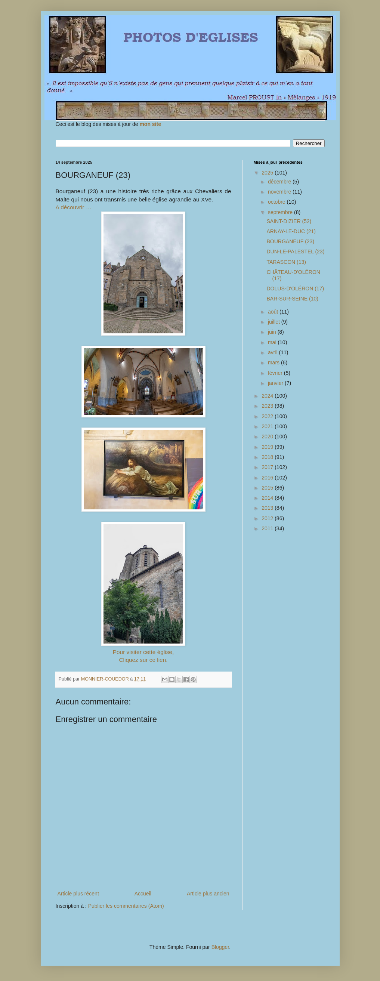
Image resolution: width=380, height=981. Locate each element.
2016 (268, 478)
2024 (268, 396)
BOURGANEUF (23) (290, 241)
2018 (268, 457)
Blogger (220, 947)
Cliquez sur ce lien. (143, 660)
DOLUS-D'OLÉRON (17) (295, 288)
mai (273, 342)
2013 (268, 508)
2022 (268, 416)
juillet (274, 322)
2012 (268, 518)
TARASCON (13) (286, 262)
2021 (268, 426)
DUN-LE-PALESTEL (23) (295, 251)
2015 (268, 488)
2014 (268, 498)
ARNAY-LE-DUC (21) (290, 231)
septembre (281, 212)
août (273, 312)
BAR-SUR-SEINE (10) (292, 299)
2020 (268, 436)
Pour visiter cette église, (143, 652)
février (276, 373)
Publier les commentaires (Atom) (126, 906)
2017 (268, 467)
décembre (280, 182)
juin (273, 332)
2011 (268, 528)
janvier (276, 383)
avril (273, 352)
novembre (280, 192)
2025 (268, 173)
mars (274, 362)
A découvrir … (74, 207)
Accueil (143, 894)
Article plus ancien (208, 894)
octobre (277, 202)
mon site (150, 124)
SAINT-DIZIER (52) (288, 221)
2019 (268, 447)
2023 (268, 406)
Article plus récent (78, 894)
